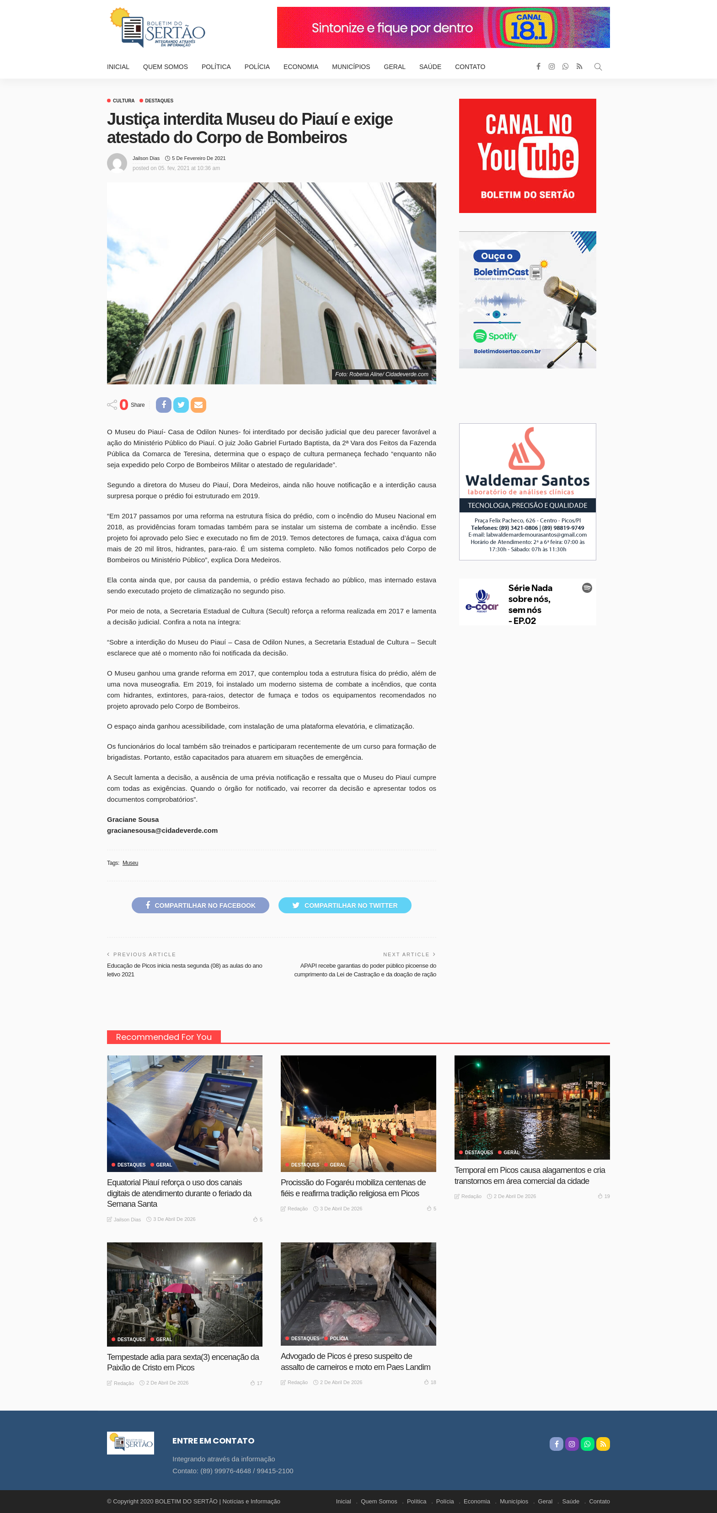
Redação (298, 1208)
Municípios (351, 66)
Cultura (124, 101)
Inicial (118, 66)
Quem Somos (165, 66)
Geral (395, 66)
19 (604, 1195)
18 (430, 1381)
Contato (470, 66)
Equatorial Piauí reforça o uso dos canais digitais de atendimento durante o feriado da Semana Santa (179, 1193)
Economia (301, 66)
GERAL (164, 1165)
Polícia (257, 66)
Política (216, 66)
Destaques (159, 101)
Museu (130, 863)
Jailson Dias (146, 158)
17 (256, 1382)
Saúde (430, 66)
